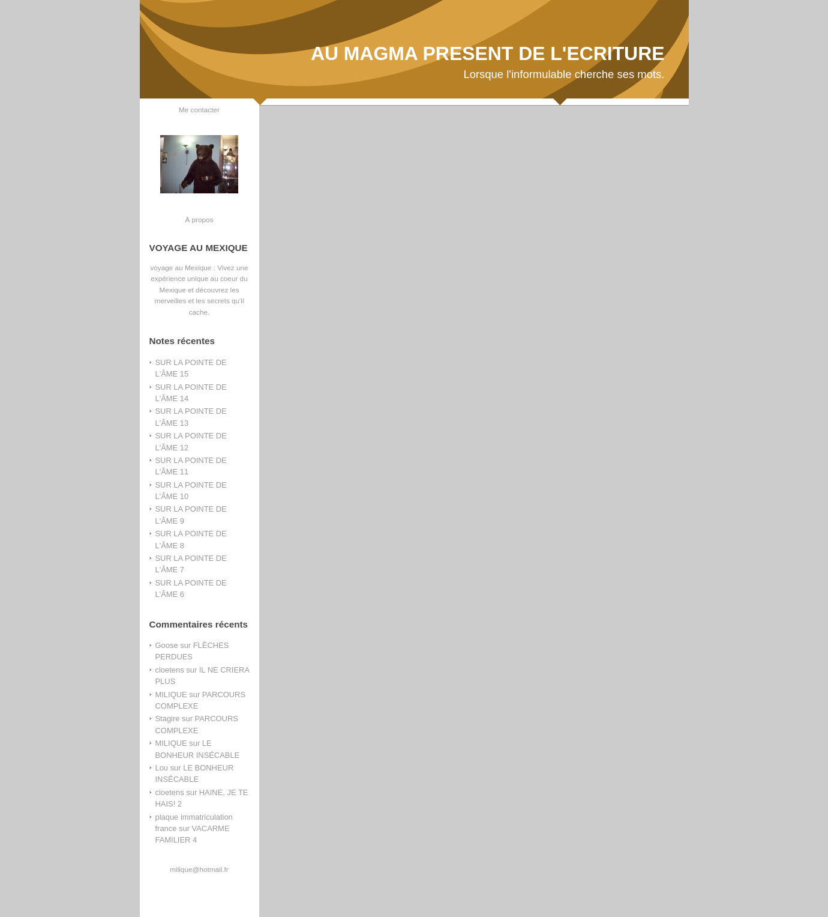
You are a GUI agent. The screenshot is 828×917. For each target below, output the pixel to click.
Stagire (167, 718)
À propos (199, 219)
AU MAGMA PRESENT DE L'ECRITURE (488, 53)
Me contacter (199, 109)
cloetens (169, 669)
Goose (166, 645)
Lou (162, 767)
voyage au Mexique (180, 267)
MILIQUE (171, 694)
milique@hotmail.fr (199, 869)
